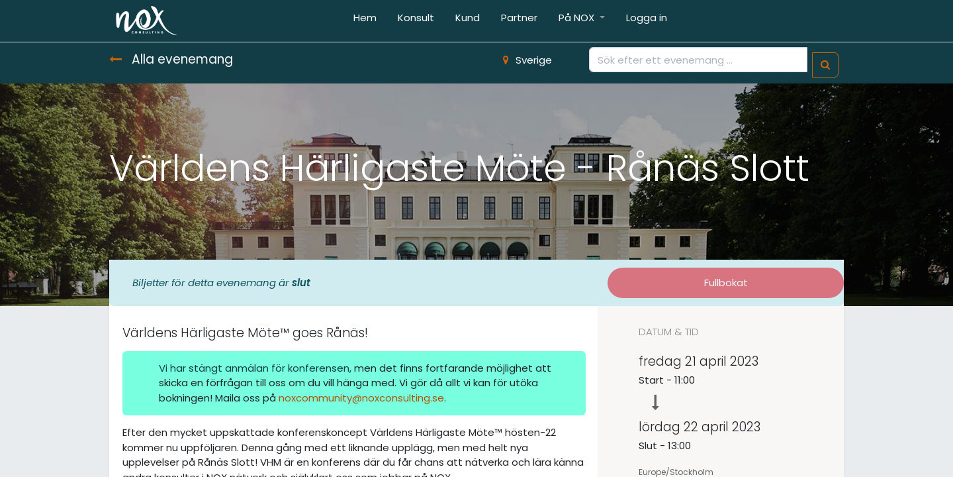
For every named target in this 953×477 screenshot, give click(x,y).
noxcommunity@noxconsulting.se (361, 398)
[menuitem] (365, 21)
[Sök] (825, 65)
